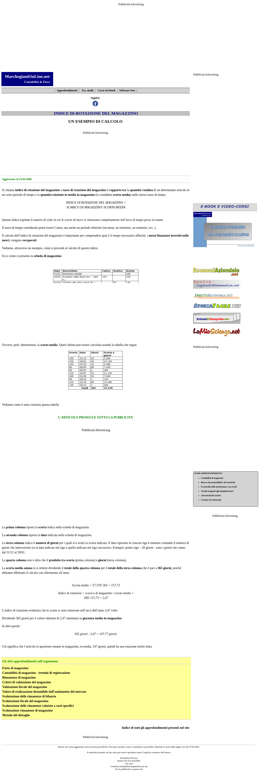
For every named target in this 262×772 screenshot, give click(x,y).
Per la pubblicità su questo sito (129, 769)
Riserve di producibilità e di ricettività (218, 482)
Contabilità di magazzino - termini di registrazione (36, 673)
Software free (127, 90)
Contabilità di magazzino (212, 478)
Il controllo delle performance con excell (219, 487)
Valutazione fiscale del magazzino (24, 687)
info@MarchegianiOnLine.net (133, 766)
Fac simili (87, 90)
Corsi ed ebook (107, 90)
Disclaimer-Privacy (129, 758)
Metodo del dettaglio (16, 715)
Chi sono (129, 763)
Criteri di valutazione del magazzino (26, 682)
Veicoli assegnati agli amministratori (217, 491)
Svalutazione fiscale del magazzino (25, 701)
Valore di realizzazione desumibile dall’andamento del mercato (44, 691)
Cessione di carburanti (211, 500)
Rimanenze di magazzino (19, 677)
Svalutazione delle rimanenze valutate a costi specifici (38, 705)
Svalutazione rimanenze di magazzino (27, 710)
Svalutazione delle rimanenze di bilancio (29, 696)
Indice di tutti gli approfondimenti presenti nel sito (155, 727)
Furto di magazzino (15, 668)
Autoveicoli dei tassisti (211, 495)
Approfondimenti (67, 90)
